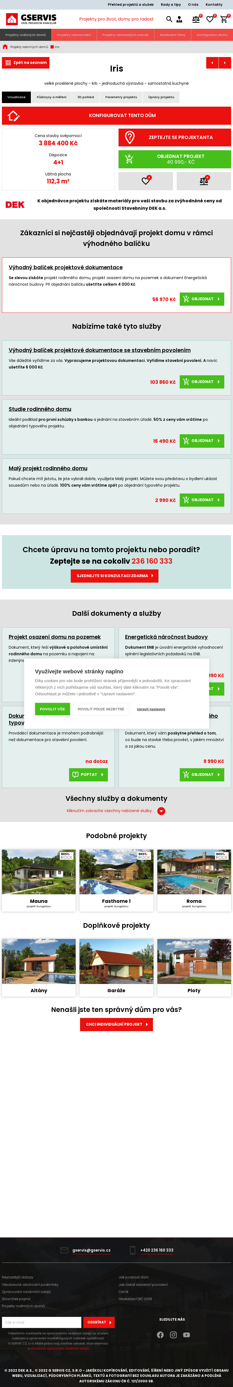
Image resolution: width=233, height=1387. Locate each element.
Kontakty (214, 4)
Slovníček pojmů (16, 1299)
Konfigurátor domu (212, 35)
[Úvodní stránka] (31, 19)
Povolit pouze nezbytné (101, 709)
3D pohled (86, 97)
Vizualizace (16, 97)
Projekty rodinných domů (25, 35)
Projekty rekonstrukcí (74, 35)
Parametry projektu (121, 97)
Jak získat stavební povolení (143, 1284)
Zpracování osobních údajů (26, 1291)
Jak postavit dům (134, 1277)
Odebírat (100, 1322)
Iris (55, 47)
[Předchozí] (11, 172)
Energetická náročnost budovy (166, 776)
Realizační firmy (172, 35)
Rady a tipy (171, 4)
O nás (193, 4)
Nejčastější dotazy (17, 1277)
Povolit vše (52, 709)
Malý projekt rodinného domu (48, 607)
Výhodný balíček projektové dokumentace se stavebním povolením (100, 489)
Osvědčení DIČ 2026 (135, 1299)
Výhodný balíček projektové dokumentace (66, 406)
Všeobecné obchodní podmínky (30, 1284)
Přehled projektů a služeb (131, 4)
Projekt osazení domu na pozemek (55, 776)
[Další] (221, 172)
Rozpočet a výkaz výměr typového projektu (171, 858)
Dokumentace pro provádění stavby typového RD (57, 858)
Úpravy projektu (161, 97)
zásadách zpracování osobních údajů (59, 1348)
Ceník (123, 1291)
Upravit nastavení (151, 709)
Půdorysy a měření (51, 97)
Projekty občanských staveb (125, 35)
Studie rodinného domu (40, 548)
